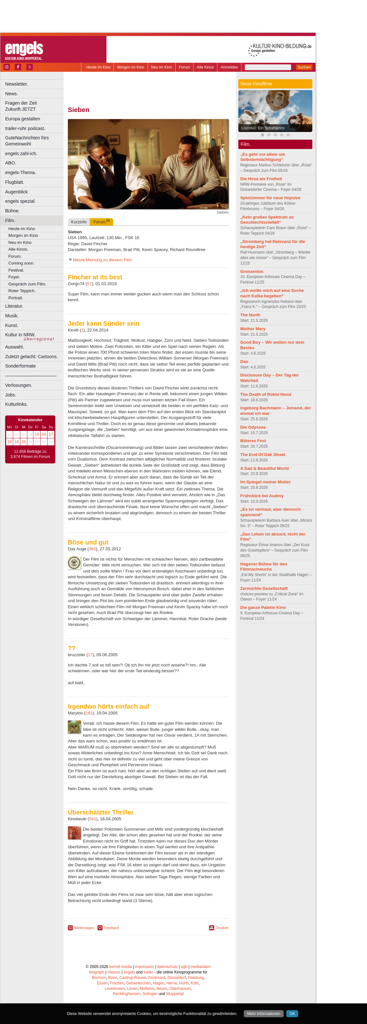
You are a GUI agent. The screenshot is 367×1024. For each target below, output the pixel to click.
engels (129, 972)
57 (89, 283)
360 (92, 548)
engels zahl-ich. (21, 153)
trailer (148, 972)
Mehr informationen (263, 1013)
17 (51, 434)
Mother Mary (252, 328)
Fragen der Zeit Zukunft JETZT (35, 106)
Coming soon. (21, 263)
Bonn (112, 977)
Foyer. (14, 277)
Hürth (183, 983)
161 (89, 713)
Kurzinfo (79, 221)
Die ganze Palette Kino (263, 607)
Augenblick (16, 191)
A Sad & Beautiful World (264, 468)
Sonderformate (20, 365)
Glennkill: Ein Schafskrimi (262, 128)
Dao (244, 361)
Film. (10, 220)
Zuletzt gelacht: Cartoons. (31, 356)
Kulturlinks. (16, 404)
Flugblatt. (14, 182)
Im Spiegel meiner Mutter (265, 481)
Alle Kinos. (18, 249)
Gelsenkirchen (138, 983)
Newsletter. (16, 84)
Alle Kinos (205, 67)
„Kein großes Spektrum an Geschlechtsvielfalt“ (267, 220)
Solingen (150, 993)
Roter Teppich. (22, 290)
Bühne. (12, 210)
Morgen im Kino (130, 67)
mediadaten (200, 966)
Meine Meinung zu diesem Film (102, 259)
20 (24, 442)
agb (184, 966)
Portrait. (15, 297)
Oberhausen (180, 988)
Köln (194, 983)
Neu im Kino (161, 67)
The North (250, 314)
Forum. (15, 256)
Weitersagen (84, 928)
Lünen (132, 988)
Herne (172, 983)
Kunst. (11, 325)
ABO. (10, 162)
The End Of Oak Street (262, 454)
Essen (102, 983)
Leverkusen (115, 988)
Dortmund (156, 977)
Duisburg (196, 977)
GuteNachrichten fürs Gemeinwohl (27, 140)
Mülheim (147, 988)
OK (292, 1013)
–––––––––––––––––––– (31, 375)
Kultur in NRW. (20, 334)
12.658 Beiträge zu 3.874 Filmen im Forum (30, 454)
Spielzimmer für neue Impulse (270, 197)
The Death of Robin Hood (265, 394)
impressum (144, 966)
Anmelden (229, 67)
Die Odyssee (253, 427)
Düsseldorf (177, 977)
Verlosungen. (18, 385)
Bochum (99, 977)
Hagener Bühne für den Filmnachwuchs (263, 567)
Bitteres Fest (253, 440)
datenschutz (167, 966)
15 (37, 434)
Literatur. (14, 306)
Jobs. (10, 394)
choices (114, 972)
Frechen (117, 983)
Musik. (12, 315)
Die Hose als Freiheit (261, 178)
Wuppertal (175, 993)
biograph (96, 972)
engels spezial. (20, 201)
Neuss (161, 988)
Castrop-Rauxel (132, 977)
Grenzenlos (251, 271)
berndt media (120, 966)
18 (9, 442)
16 (44, 434)
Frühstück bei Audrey (262, 495)
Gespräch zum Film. (27, 284)
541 (92, 818)
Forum (184, 67)
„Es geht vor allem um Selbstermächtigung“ (262, 157)
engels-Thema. (20, 172)
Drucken (222, 928)
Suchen (304, 67)
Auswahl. (14, 346)
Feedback (111, 928)
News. (11, 93)
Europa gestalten (22, 118)
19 (16, 442)
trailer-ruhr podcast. (25, 128)
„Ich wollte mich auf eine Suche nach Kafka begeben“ (272, 293)
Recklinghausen (126, 993)
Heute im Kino (98, 67)
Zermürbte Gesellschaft (264, 588)
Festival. (16, 270)
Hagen (158, 983)
